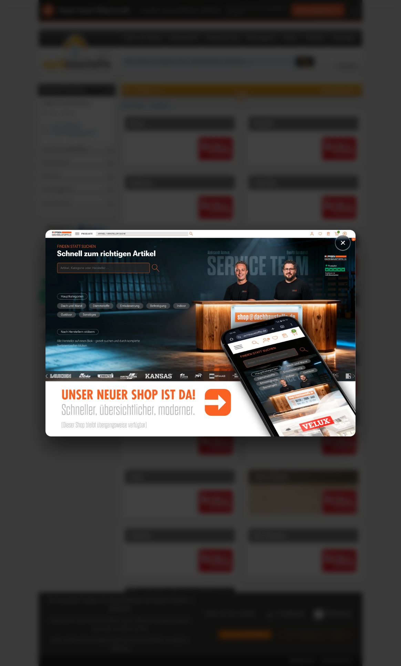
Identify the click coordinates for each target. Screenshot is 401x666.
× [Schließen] (343, 242)
